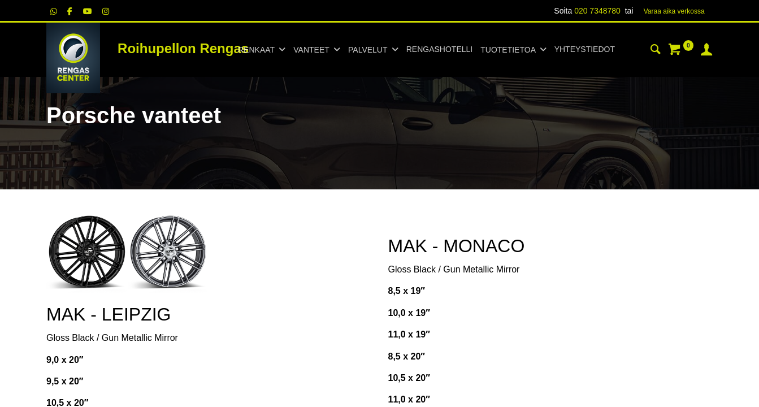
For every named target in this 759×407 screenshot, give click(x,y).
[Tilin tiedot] (706, 50)
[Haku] (655, 50)
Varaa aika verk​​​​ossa (674, 11)
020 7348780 (597, 10)
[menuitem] (439, 50)
